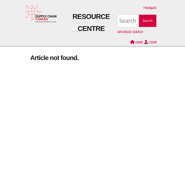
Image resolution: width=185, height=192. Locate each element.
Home (136, 42)
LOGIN (150, 42)
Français (150, 8)
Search (148, 20)
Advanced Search (130, 32)
